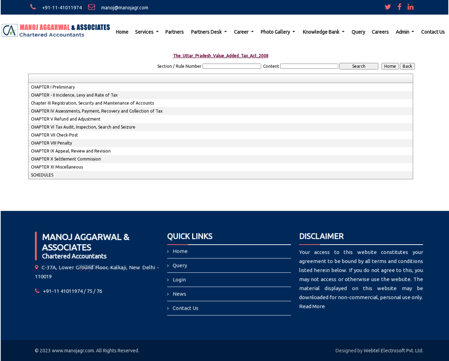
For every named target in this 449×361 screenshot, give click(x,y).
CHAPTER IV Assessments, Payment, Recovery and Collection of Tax (97, 111)
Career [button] (242, 32)
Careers (380, 32)
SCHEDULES (42, 175)
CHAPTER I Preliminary (53, 87)
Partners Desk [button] (207, 32)
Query (358, 32)
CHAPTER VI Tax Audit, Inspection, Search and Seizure (83, 127)
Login (180, 280)
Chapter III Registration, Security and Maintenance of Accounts (92, 103)
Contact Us (433, 32)
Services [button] (145, 32)
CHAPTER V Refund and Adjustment (66, 119)
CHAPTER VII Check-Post (54, 135)
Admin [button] (403, 32)
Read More (308, 306)
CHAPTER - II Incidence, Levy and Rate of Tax (74, 95)
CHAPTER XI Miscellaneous (57, 167)
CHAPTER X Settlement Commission (66, 159)
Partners (174, 32)
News (180, 294)
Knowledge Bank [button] (321, 32)
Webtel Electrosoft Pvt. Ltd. (393, 350)
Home (122, 32)
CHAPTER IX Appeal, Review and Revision (71, 151)
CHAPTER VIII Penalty (51, 143)
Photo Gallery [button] (276, 32)
